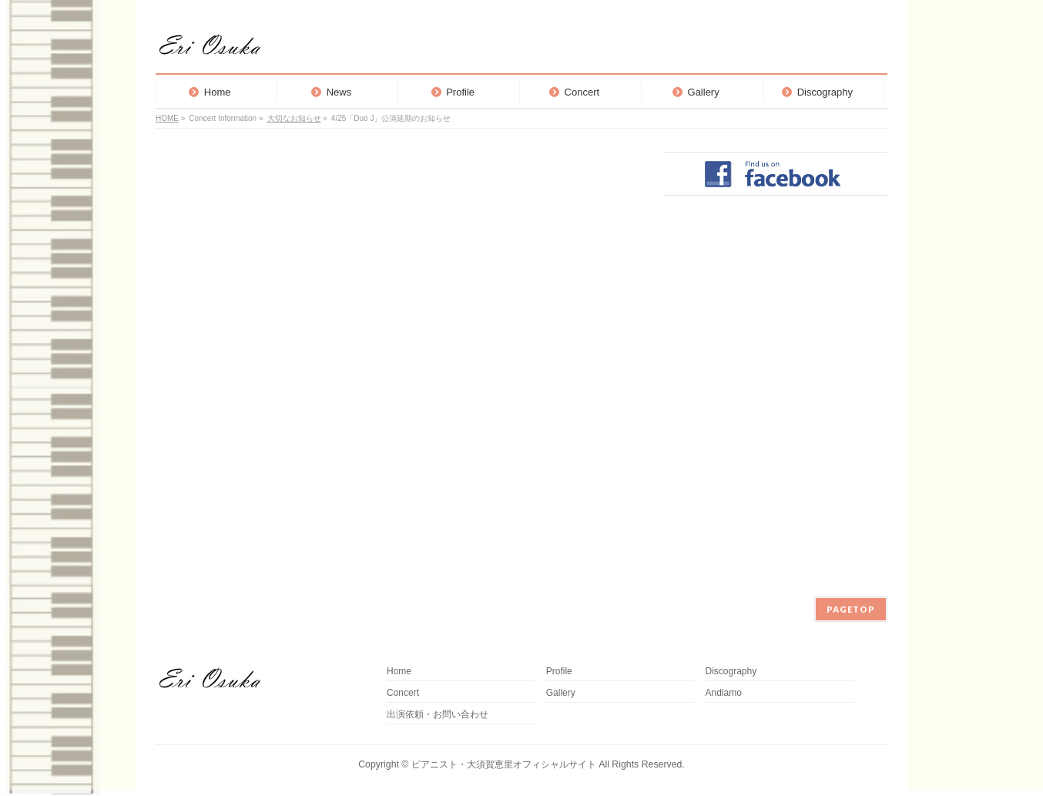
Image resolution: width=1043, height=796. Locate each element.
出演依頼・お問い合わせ (437, 715)
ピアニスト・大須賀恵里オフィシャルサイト (503, 764)
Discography (730, 672)
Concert (403, 693)
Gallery (560, 693)
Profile (559, 672)
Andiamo (727, 693)
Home (399, 672)
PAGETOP (851, 609)
